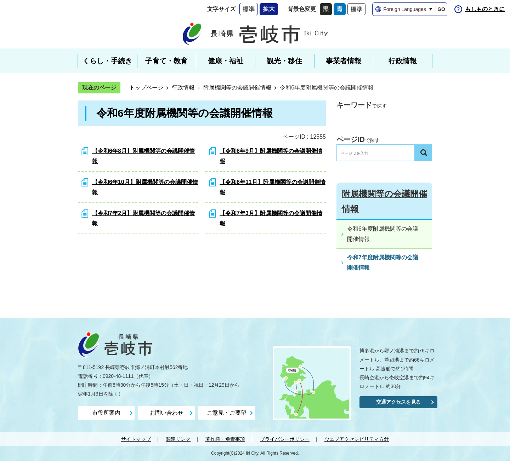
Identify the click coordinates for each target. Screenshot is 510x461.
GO (441, 9)
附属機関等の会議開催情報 (237, 88)
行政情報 (183, 88)
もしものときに (485, 9)
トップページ (146, 88)
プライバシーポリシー (285, 439)
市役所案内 (106, 413)
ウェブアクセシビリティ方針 (356, 439)
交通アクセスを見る (398, 402)
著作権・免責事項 (225, 439)
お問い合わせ (166, 413)
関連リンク (178, 439)
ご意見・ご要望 (226, 413)
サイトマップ (136, 439)
